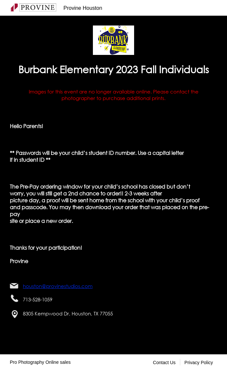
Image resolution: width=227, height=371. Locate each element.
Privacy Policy (198, 362)
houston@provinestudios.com (58, 286)
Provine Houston (82, 8)
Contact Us (164, 362)
